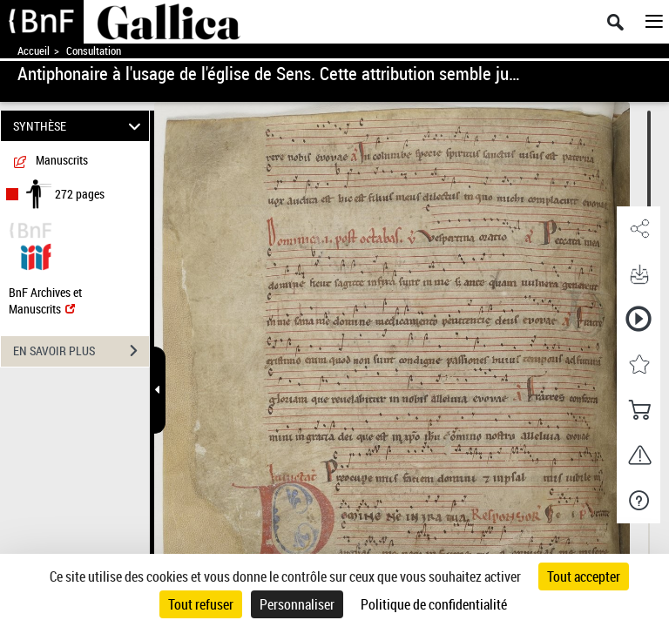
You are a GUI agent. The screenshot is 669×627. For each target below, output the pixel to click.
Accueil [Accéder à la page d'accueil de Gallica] (33, 51)
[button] (638, 229)
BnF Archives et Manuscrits (45, 300)
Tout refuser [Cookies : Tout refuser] (200, 604)
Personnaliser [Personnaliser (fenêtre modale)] (297, 604)
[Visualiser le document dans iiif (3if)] (35, 254)
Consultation (93, 51)
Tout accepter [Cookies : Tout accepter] (583, 576)
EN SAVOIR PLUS (81, 351)
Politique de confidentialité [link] (434, 604)
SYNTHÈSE (79, 126)
